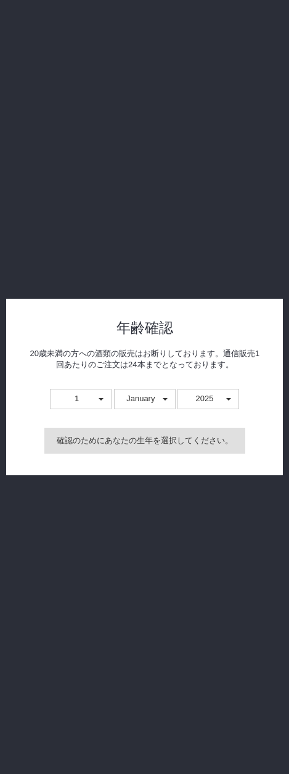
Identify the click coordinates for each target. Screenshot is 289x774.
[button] (81, 399)
